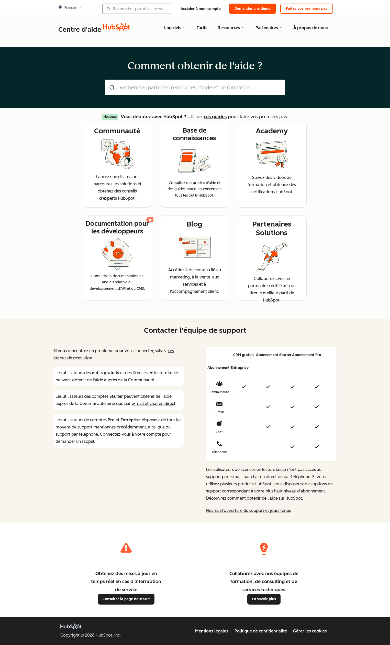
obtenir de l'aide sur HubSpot (274, 498)
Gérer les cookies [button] (310, 631)
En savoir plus (264, 599)
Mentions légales (211, 631)
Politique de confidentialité (261, 631)
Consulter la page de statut (126, 599)
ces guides (215, 117)
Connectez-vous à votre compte (130, 434)
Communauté (141, 380)
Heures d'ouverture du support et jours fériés (248, 510)
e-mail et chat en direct (153, 403)
